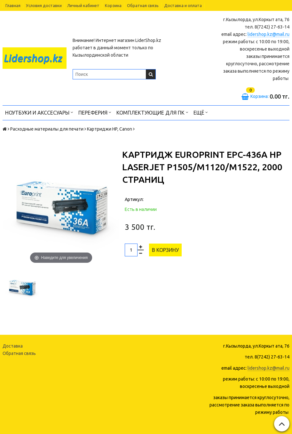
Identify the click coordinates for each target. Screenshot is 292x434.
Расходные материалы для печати (46, 129)
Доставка (13, 346)
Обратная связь (143, 5)
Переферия (94, 112)
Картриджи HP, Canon (109, 129)
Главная (12, 5)
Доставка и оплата (183, 5)
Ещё (200, 112)
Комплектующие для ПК (152, 112)
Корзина (113, 5)
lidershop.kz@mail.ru (268, 34)
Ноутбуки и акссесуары (39, 112)
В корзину (165, 250)
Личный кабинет (83, 5)
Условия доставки (44, 5)
